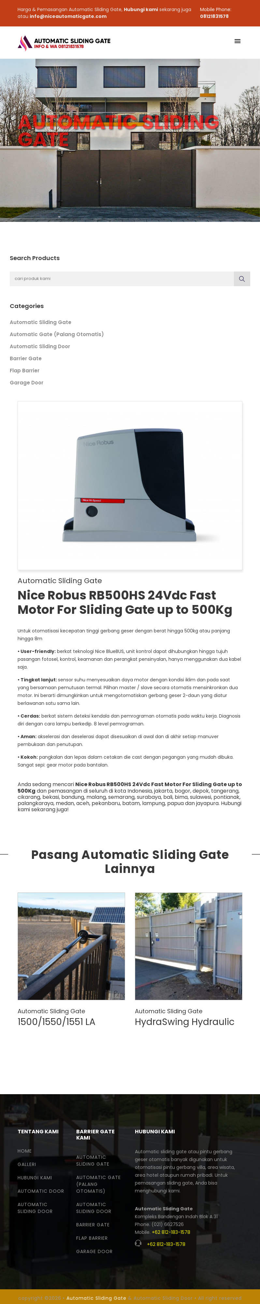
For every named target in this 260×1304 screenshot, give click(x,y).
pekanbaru (106, 803)
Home (25, 1151)
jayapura (207, 803)
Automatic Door (41, 1191)
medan (65, 803)
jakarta (163, 791)
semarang (121, 797)
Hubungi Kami (35, 1177)
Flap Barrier (24, 370)
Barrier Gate (26, 358)
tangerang (224, 791)
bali (167, 797)
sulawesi (200, 797)
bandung (72, 797)
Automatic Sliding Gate (40, 322)
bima (181, 797)
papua (175, 803)
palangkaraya (35, 803)
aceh (82, 803)
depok (201, 791)
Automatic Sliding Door (40, 346)
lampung (153, 803)
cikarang (29, 797)
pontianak (226, 797)
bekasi (50, 797)
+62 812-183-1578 (171, 1232)
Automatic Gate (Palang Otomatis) (57, 334)
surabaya (149, 797)
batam (131, 803)
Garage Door (26, 382)
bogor (182, 791)
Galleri (27, 1164)
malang (96, 797)
